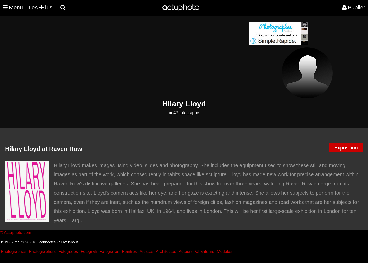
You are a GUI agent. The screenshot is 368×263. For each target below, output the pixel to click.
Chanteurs (204, 251)
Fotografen (109, 251)
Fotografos (68, 251)
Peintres (129, 251)
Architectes (166, 251)
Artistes (146, 251)
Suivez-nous (68, 242)
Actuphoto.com (17, 232)
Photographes (13, 251)
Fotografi (88, 251)
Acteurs (185, 251)
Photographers (42, 251)
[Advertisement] (153, 57)
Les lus (40, 7)
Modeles (224, 251)
